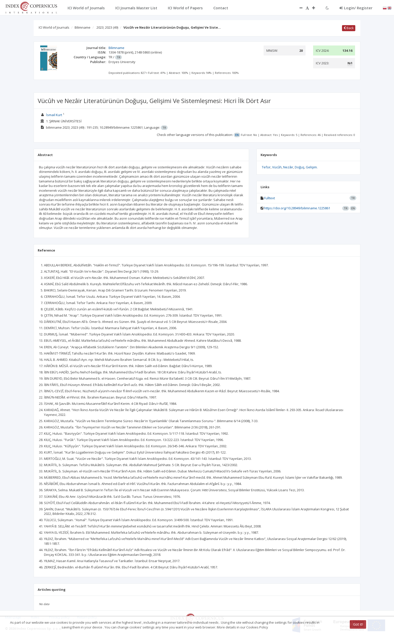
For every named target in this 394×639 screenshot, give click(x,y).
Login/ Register (355, 7)
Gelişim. (312, 167)
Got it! (358, 624)
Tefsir (266, 167)
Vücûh (277, 167)
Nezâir (288, 167)
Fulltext (269, 198)
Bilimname (82, 27)
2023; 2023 (107, 27)
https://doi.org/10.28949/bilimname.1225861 (297, 208)
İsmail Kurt (54, 115)
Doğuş (299, 167)
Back (348, 28)
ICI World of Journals (54, 27)
